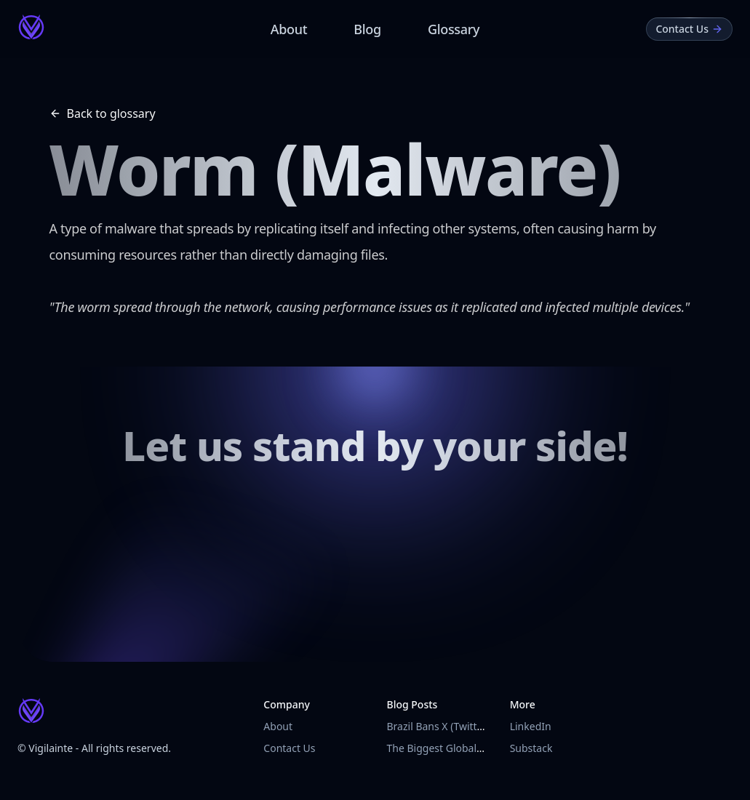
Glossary (453, 29)
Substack (531, 748)
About (289, 29)
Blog (367, 29)
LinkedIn (530, 726)
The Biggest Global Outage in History (474, 748)
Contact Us (289, 748)
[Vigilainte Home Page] (31, 27)
